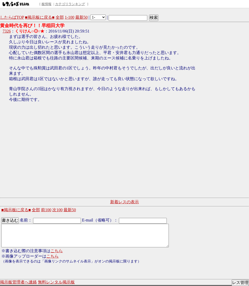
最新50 (81, 17)
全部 (60, 17)
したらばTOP (12, 17)
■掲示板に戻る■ (39, 17)
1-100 (69, 17)
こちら (56, 251)
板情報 (46, 4)
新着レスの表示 (124, 202)
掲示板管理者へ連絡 (18, 282)
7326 (7, 31)
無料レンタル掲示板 (56, 282)
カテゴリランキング (70, 4)
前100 (46, 210)
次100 (57, 210)
